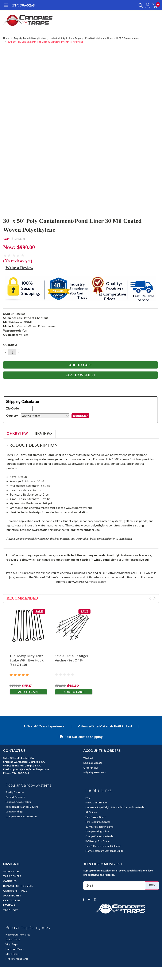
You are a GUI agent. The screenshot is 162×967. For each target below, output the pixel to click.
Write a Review (19, 267)
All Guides (91, 812)
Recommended (22, 598)
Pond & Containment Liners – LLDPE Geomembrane (112, 38)
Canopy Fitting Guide (97, 831)
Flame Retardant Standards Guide (104, 850)
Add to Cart (28, 692)
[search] (139, 5)
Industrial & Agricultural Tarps (65, 38)
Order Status (91, 767)
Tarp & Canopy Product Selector (103, 846)
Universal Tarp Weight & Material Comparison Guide (114, 807)
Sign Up (97, 762)
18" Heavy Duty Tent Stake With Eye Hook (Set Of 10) (26, 660)
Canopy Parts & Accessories (21, 816)
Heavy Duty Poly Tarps (17, 934)
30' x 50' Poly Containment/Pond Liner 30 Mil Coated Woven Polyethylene (45, 42)
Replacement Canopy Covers (21, 806)
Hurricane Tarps (14, 949)
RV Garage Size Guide (97, 841)
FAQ (87, 797)
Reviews (43, 434)
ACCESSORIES (12, 895)
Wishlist (88, 758)
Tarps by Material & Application (30, 38)
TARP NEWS (10, 910)
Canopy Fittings (14, 811)
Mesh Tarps (12, 953)
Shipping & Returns (94, 772)
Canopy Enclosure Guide (99, 836)
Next (154, 598)
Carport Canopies (15, 797)
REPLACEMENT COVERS (18, 885)
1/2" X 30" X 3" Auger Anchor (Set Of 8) (71, 658)
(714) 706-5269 (23, 5)
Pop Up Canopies (14, 792)
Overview (17, 434)
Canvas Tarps (12, 939)
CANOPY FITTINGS (15, 890)
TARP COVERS (12, 876)
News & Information (96, 802)
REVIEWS (9, 905)
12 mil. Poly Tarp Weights (99, 826)
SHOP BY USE (11, 871)
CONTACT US (11, 900)
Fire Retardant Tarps (16, 958)
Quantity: (10, 344)
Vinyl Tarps (11, 944)
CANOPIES (9, 881)
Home (6, 38)
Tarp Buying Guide (95, 817)
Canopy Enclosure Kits (18, 801)
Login (86, 762)
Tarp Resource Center (97, 821)
